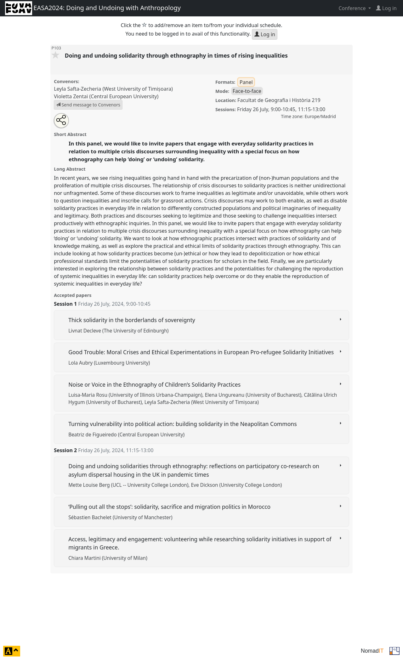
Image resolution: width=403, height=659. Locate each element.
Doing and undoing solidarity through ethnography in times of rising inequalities (177, 55)
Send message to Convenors (88, 105)
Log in (264, 34)
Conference (352, 8)
